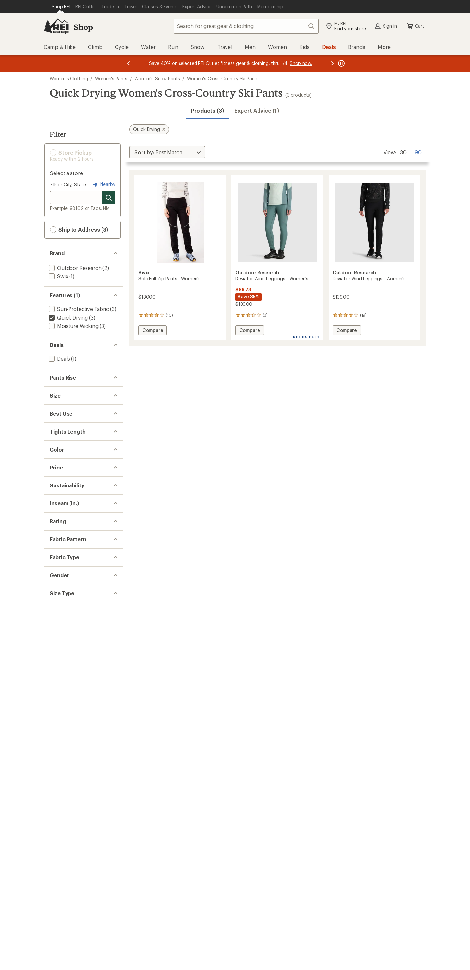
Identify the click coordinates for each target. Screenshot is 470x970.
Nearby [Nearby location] (103, 185)
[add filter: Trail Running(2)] (67, 499)
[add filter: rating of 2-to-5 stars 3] (77, 745)
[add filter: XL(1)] (55, 458)
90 (418, 151)
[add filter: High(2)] (57, 391)
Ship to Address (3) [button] (79, 229)
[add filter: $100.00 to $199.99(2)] (75, 622)
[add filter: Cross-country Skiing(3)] (77, 490)
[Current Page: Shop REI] (61, 6)
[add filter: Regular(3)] (61, 891)
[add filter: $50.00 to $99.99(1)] (73, 614)
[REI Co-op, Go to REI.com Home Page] (56, 26)
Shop (83, 27)
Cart (415, 26)
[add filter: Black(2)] (62, 573)
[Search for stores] (108, 197)
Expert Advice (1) (256, 110)
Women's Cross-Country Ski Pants (222, 78)
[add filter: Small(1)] (58, 432)
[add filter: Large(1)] (58, 449)
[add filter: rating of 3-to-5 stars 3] (77, 737)
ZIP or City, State (68, 184)
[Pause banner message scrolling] (340, 63)
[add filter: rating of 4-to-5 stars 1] (77, 728)
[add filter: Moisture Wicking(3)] (72, 326)
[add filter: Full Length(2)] (65, 540)
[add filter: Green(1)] (63, 581)
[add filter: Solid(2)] (58, 786)
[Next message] (332, 63)
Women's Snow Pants (157, 78)
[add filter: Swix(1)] (57, 276)
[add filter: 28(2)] (55, 688)
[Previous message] (129, 63)
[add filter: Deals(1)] (58, 358)
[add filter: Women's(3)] (63, 859)
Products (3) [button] (207, 110)
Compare (152, 331)
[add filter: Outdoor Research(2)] (74, 268)
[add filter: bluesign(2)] (62, 655)
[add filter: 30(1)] (55, 696)
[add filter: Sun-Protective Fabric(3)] (78, 309)
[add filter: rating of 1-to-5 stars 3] (77, 754)
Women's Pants (111, 78)
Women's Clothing (69, 78)
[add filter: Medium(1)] (61, 441)
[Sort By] (167, 152)
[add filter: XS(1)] (55, 424)
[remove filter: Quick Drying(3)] (67, 317)
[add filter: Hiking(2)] (59, 507)
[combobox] (246, 26)
